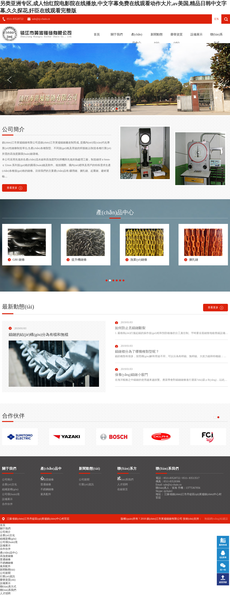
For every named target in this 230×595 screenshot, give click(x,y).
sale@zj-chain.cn (41, 19)
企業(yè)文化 (9, 484)
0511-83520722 (15, 19)
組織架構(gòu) (10, 489)
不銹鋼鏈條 (47, 489)
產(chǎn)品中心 (136, 38)
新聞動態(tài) (157, 38)
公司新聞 (84, 479)
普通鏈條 (45, 484)
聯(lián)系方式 (216, 38)
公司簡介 (7, 479)
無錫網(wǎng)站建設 (216, 518)
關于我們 (117, 34)
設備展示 (196, 34)
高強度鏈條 (47, 479)
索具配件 (45, 494)
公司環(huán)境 (11, 494)
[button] (113, 109)
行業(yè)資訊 (86, 484)
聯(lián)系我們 (125, 479)
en (216, 19)
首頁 (97, 34)
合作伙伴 (7, 504)
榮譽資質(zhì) (177, 38)
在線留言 (122, 489)
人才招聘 (122, 484)
